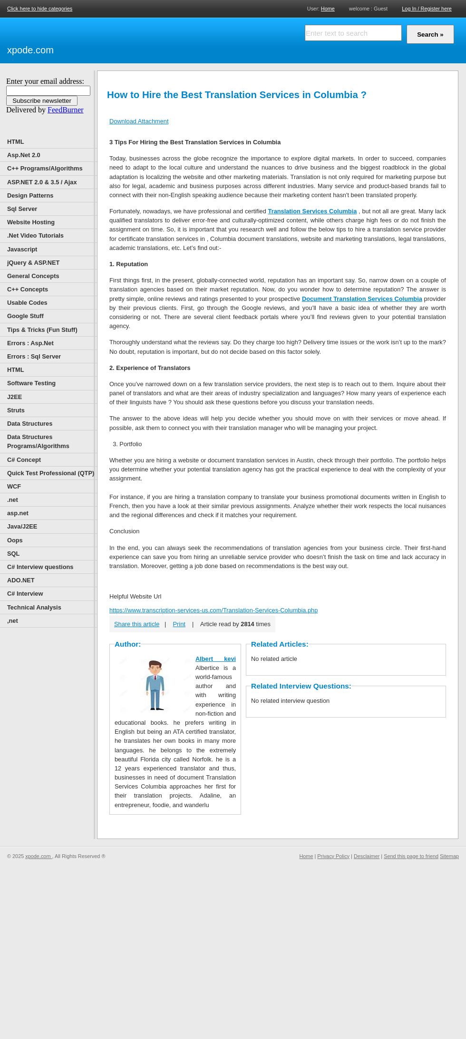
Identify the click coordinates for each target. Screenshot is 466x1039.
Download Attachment (139, 121)
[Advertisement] (116, 39)
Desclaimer (366, 856)
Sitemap (449, 856)
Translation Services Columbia (312, 211)
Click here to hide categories (39, 8)
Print (179, 624)
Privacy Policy (333, 856)
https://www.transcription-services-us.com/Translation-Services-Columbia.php (213, 610)
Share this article (136, 624)
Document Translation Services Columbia (362, 298)
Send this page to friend (411, 856)
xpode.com (30, 50)
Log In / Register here (427, 8)
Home (328, 8)
